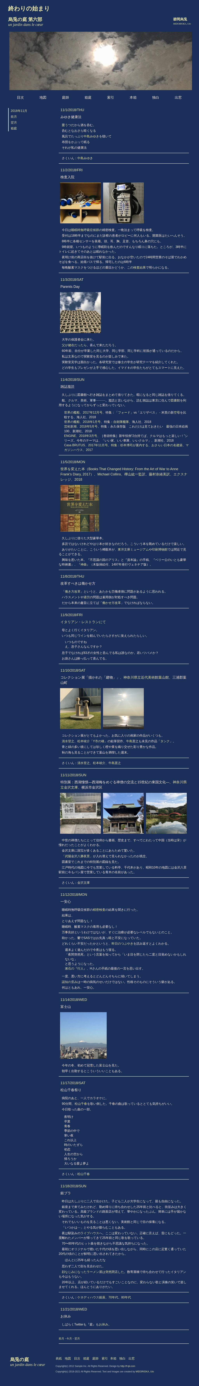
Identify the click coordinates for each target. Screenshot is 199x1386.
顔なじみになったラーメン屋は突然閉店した (93, 1272)
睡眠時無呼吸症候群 (85, 230)
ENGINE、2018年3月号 (80, 435)
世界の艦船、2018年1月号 (82, 421)
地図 (42, 97)
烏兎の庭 (27, 1362)
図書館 (175, 400)
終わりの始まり (29, 8)
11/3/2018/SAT (72, 280)
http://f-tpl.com (127, 1366)
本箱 (133, 97)
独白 (155, 97)
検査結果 (139, 267)
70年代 (113, 1297)
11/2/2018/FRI (71, 170)
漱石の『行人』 (76, 968)
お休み (103, 1324)
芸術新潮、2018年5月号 (81, 426)
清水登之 (68, 741)
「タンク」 (165, 741)
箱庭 (88, 97)
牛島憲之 (132, 741)
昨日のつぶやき (122, 943)
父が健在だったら (74, 345)
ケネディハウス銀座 (91, 1297)
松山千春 (81, 1103)
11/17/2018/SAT (73, 1083)
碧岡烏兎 (180, 19)
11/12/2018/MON (73, 895)
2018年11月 (19, 110)
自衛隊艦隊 (121, 421)
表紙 (59, 1358)
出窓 (178, 97)
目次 (20, 97)
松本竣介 (83, 741)
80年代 (126, 1297)
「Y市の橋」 (98, 741)
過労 (87, 597)
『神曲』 (83, 564)
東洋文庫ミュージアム (133, 549)
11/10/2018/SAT (73, 670)
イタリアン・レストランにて (83, 622)
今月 (69, 1338)
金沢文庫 (83, 882)
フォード (124, 412)
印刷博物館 (160, 549)
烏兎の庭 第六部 (25, 22)
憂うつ (66, 125)
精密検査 (99, 909)
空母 (177, 412)
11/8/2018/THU (72, 576)
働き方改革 (72, 591)
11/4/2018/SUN (72, 380)
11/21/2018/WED (73, 1309)
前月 (14, 116)
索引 (110, 97)
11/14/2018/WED (73, 1000)
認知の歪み (69, 982)
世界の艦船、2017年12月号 (83, 412)
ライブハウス (89, 1233)
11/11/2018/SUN (73, 775)
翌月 (14, 122)
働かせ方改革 (111, 602)
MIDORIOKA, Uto (145, 1371)
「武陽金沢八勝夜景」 (77, 856)
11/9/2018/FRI (71, 615)
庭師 (65, 97)
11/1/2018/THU (72, 110)
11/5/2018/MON (72, 462)
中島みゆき (91, 136)
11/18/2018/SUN (73, 1186)
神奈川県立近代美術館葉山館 (146, 677)
